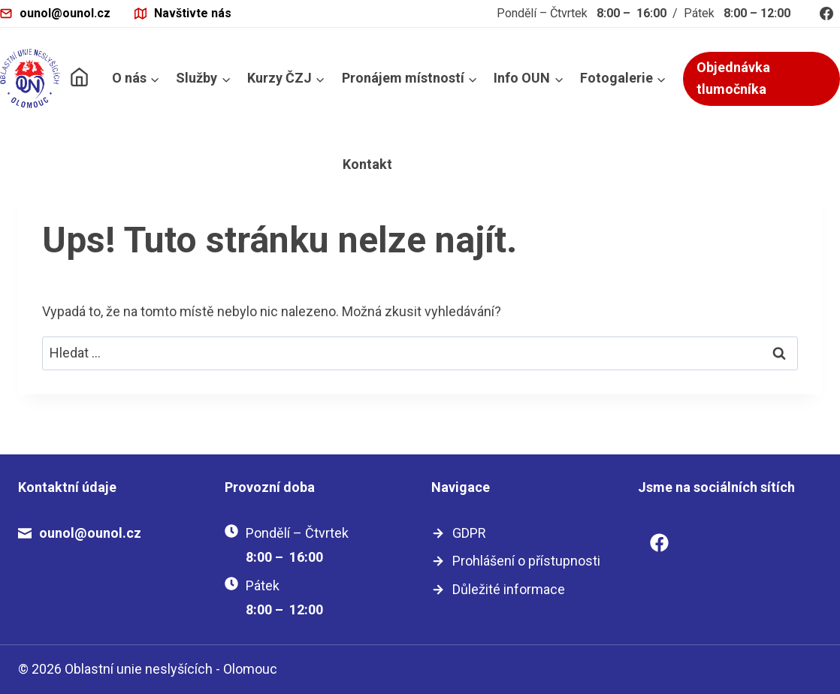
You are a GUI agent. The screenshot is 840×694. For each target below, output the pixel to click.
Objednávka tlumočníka (733, 78)
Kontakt (367, 164)
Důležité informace (508, 589)
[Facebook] (826, 13)
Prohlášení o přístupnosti (526, 561)
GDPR (469, 533)
